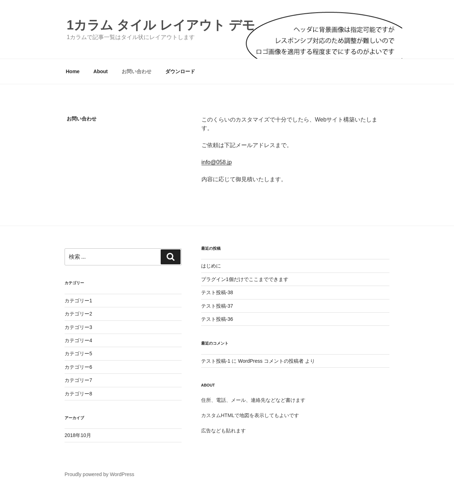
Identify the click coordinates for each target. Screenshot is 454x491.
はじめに (211, 266)
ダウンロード (180, 71)
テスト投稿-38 (217, 292)
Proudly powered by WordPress (99, 474)
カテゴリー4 (78, 340)
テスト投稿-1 (215, 361)
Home (73, 71)
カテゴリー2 (78, 314)
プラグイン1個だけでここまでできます (244, 279)
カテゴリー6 (78, 367)
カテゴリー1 (78, 300)
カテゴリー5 (78, 353)
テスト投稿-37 (217, 306)
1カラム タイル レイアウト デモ (161, 25)
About (100, 71)
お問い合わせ (136, 71)
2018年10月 (78, 435)
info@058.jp (216, 162)
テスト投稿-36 (217, 319)
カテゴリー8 (78, 393)
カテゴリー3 (78, 327)
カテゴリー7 (78, 380)
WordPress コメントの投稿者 (271, 361)
